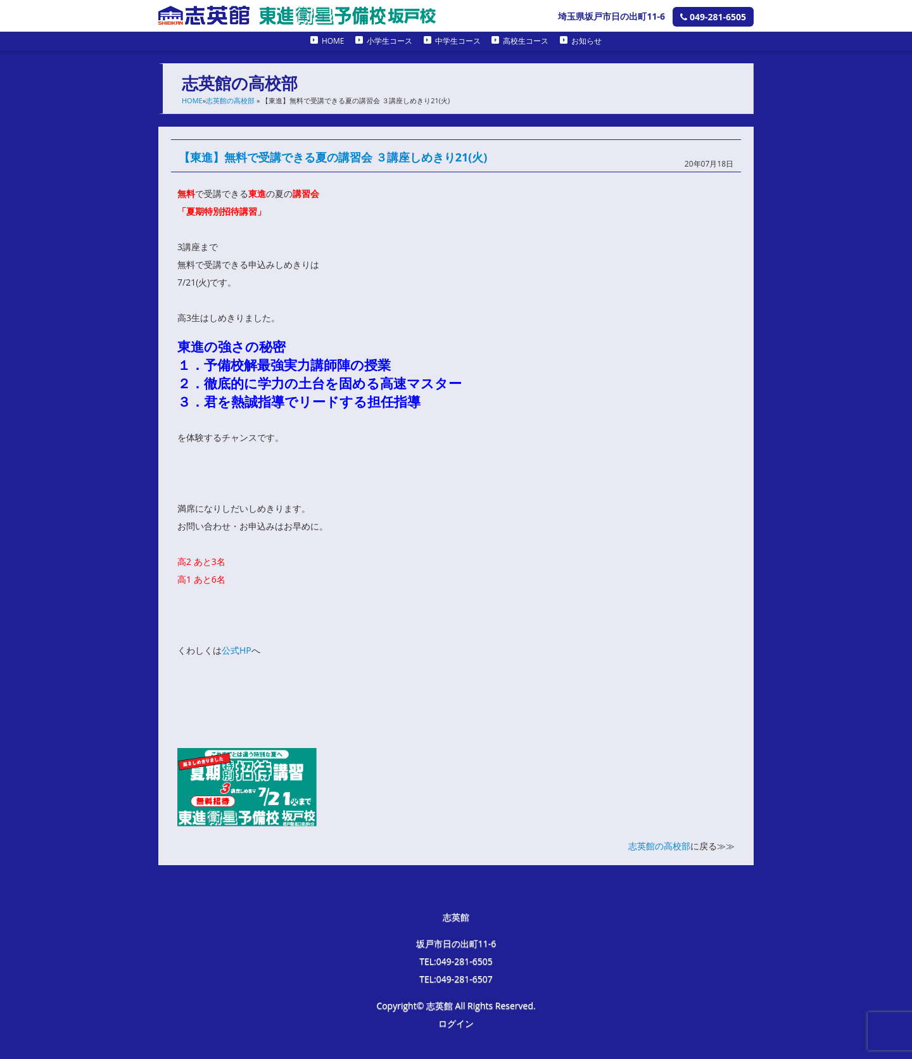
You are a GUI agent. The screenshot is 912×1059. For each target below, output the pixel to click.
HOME (333, 40)
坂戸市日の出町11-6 (456, 943)
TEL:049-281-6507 (456, 979)
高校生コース (525, 40)
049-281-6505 (713, 17)
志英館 (456, 917)
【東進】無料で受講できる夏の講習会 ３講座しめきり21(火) (333, 157)
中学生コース (458, 40)
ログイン (456, 1023)
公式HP (236, 650)
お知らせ (586, 40)
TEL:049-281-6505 (456, 961)
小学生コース (389, 40)
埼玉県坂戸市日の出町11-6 (611, 16)
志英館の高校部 (230, 100)
